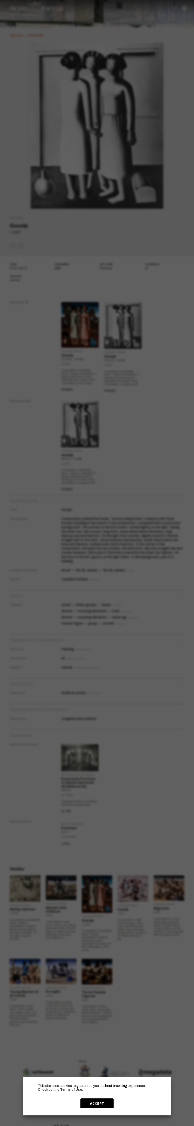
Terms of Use (71, 1089)
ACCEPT (97, 1103)
